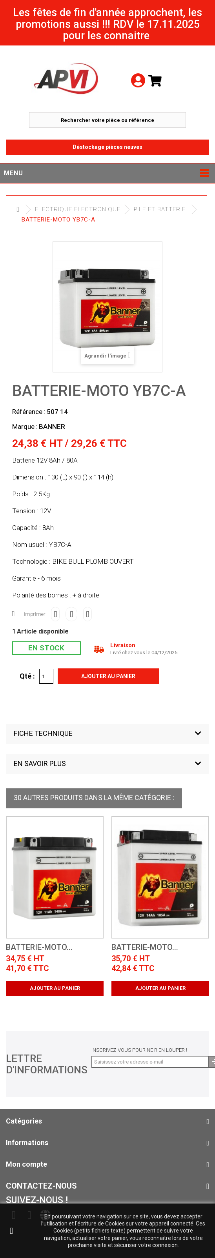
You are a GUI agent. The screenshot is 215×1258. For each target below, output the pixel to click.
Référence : (29, 411)
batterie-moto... (39, 947)
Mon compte (26, 1164)
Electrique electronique (77, 209)
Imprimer (35, 614)
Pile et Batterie (160, 209)
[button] (107, 734)
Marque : (25, 426)
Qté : (27, 676)
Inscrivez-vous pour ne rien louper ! (139, 1050)
